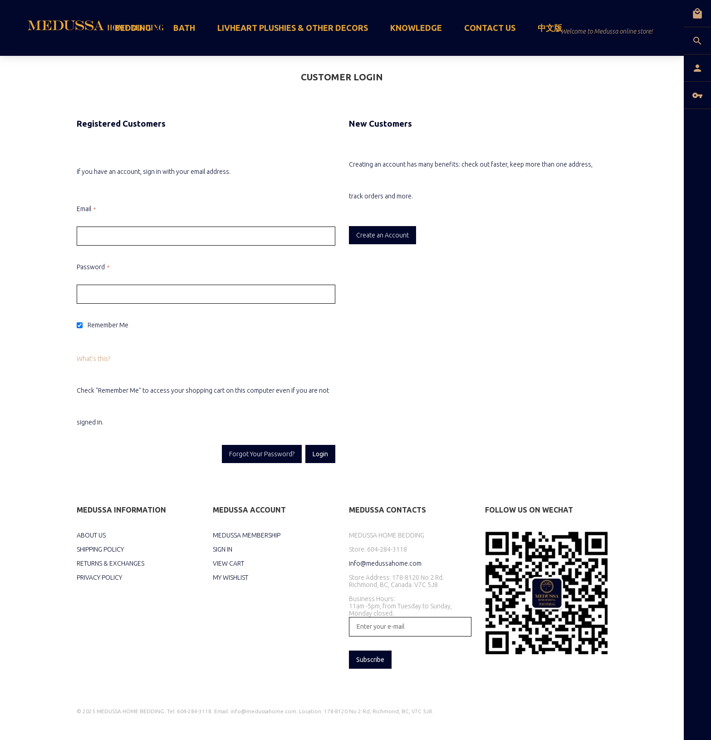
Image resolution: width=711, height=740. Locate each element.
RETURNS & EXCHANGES (110, 563)
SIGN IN (222, 549)
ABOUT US (91, 535)
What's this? (93, 358)
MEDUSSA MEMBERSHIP (246, 535)
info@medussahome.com (385, 563)
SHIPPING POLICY (100, 549)
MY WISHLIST (230, 577)
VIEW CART (228, 563)
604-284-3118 (387, 549)
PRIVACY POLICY (99, 577)
